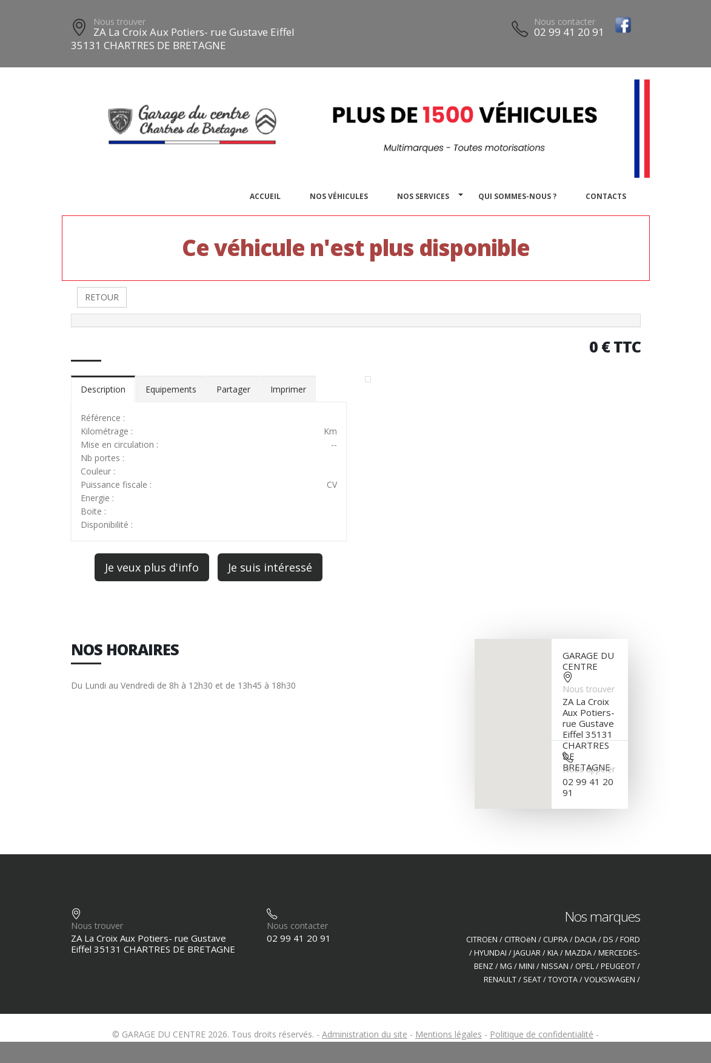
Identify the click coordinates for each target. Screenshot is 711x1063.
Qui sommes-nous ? (517, 196)
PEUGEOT (618, 966)
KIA (552, 953)
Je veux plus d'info (152, 567)
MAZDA (578, 953)
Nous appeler (588, 769)
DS (608, 939)
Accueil (265, 196)
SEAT (532, 979)
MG (506, 966)
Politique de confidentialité (541, 1034)
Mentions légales (448, 1034)
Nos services (423, 196)
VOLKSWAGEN (609, 979)
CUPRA (555, 939)
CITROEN (482, 939)
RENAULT (500, 979)
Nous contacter (564, 21)
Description (103, 389)
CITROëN (520, 939)
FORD (630, 939)
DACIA (585, 939)
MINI (527, 966)
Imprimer (288, 389)
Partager (233, 389)
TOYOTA (563, 979)
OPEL (584, 966)
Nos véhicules (339, 196)
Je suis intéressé (270, 567)
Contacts (606, 196)
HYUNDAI (490, 953)
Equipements (170, 389)
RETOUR (102, 297)
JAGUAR (527, 953)
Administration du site (364, 1034)
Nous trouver (119, 21)
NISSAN (555, 966)
